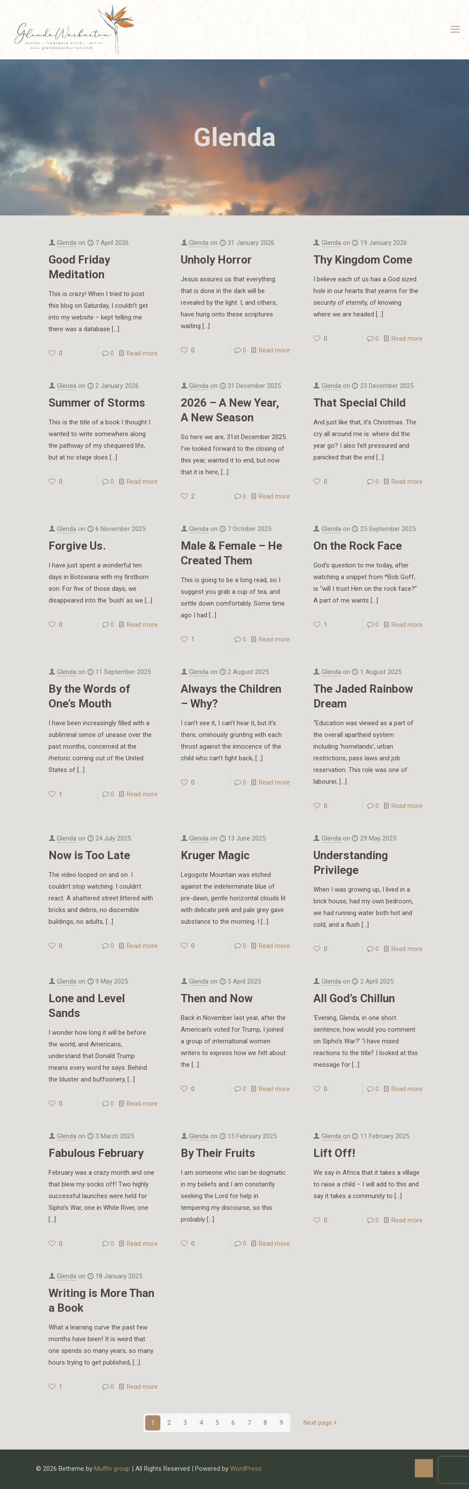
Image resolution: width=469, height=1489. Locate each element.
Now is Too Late (89, 855)
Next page (321, 1423)
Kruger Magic (215, 855)
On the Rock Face (357, 545)
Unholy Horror (216, 259)
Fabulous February (96, 1153)
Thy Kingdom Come (362, 259)
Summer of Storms (97, 402)
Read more (142, 353)
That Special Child (359, 402)
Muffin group (112, 1469)
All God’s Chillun (354, 998)
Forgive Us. (77, 545)
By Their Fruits (218, 1153)
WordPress (246, 1469)
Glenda (66, 243)
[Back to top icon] (424, 1468)
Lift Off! (334, 1153)
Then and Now (217, 998)
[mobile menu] (455, 29)
